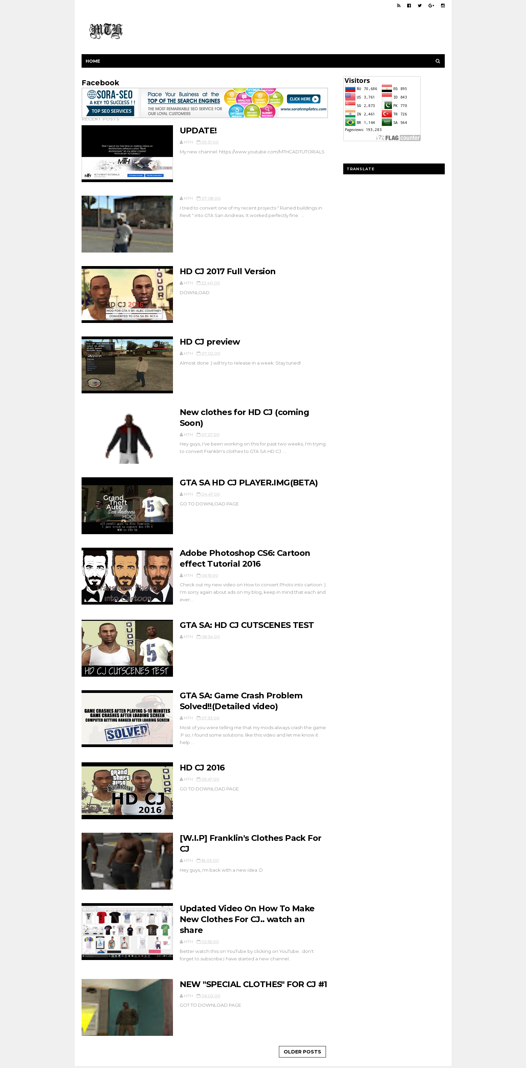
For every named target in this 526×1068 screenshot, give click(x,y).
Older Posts (302, 1052)
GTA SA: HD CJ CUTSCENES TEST (247, 625)
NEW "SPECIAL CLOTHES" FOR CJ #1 (253, 984)
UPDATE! (198, 130)
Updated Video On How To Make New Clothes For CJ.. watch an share (247, 919)
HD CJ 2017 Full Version (228, 271)
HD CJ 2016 (202, 767)
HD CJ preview (210, 342)
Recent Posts (100, 119)
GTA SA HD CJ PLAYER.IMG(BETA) (249, 482)
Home (93, 61)
